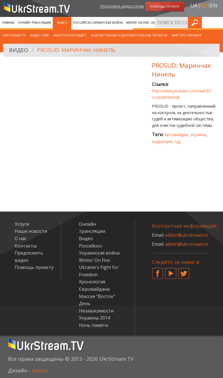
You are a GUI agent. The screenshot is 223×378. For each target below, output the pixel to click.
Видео (62, 23)
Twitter (183, 271)
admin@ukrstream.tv (187, 244)
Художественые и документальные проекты (129, 35)
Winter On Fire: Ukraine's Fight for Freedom (161, 23)
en (213, 6)
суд (177, 141)
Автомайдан (176, 134)
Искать (217, 22)
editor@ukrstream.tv (187, 235)
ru (203, 6)
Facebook (157, 271)
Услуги (22, 224)
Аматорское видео (69, 35)
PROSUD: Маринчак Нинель (78, 50)
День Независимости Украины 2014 (96, 310)
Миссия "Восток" (97, 296)
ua (194, 6)
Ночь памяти (93, 325)
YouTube (170, 271)
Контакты (26, 246)
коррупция (162, 141)
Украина (198, 134)
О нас (21, 238)
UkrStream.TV (14, 35)
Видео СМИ (39, 35)
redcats (41, 370)
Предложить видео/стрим (122, 7)
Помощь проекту (34, 267)
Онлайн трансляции (34, 23)
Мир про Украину (187, 35)
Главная (8, 23)
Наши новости (31, 231)
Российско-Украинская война (98, 23)
